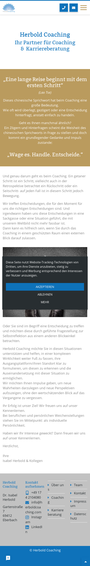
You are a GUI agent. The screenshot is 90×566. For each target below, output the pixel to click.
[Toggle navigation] (83, 7)
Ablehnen (45, 294)
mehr (45, 302)
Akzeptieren (45, 287)
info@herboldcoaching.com (33, 507)
